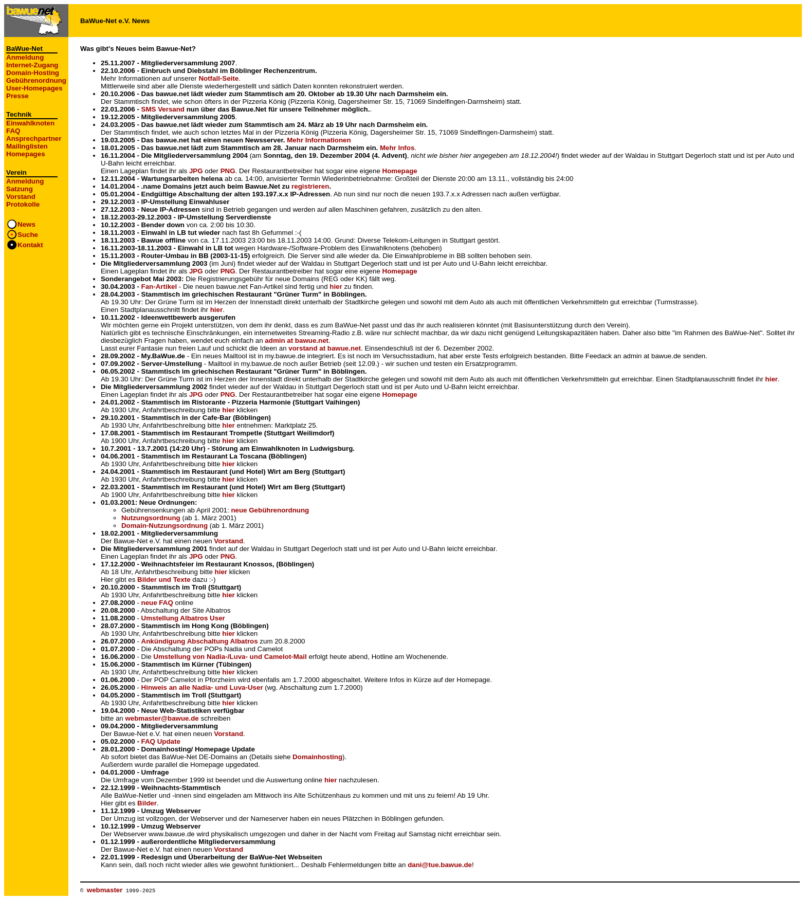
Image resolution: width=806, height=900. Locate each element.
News (26, 224)
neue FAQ (157, 603)
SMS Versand (163, 109)
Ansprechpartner (33, 138)
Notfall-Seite (218, 78)
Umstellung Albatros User (183, 618)
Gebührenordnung (36, 80)
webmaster (105, 890)
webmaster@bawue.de (161, 718)
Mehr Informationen (319, 140)
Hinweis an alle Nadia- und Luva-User (202, 687)
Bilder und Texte (163, 579)
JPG (196, 171)
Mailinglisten (27, 146)
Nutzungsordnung (150, 518)
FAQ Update (160, 741)
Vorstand (20, 196)
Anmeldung (25, 57)
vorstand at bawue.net (324, 348)
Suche (27, 234)
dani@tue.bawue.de (440, 865)
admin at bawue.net (296, 340)
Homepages (25, 154)
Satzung (19, 189)
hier (335, 286)
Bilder (147, 803)
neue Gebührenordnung (270, 510)
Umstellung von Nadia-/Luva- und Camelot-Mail (229, 656)
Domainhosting (317, 757)
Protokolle (23, 204)
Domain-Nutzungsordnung (164, 525)
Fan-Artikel (159, 286)
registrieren (310, 186)
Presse (17, 96)
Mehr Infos (397, 148)
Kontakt (30, 245)
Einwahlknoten (30, 123)
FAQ (13, 131)
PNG (228, 171)
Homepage (399, 171)
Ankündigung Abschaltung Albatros (199, 641)
